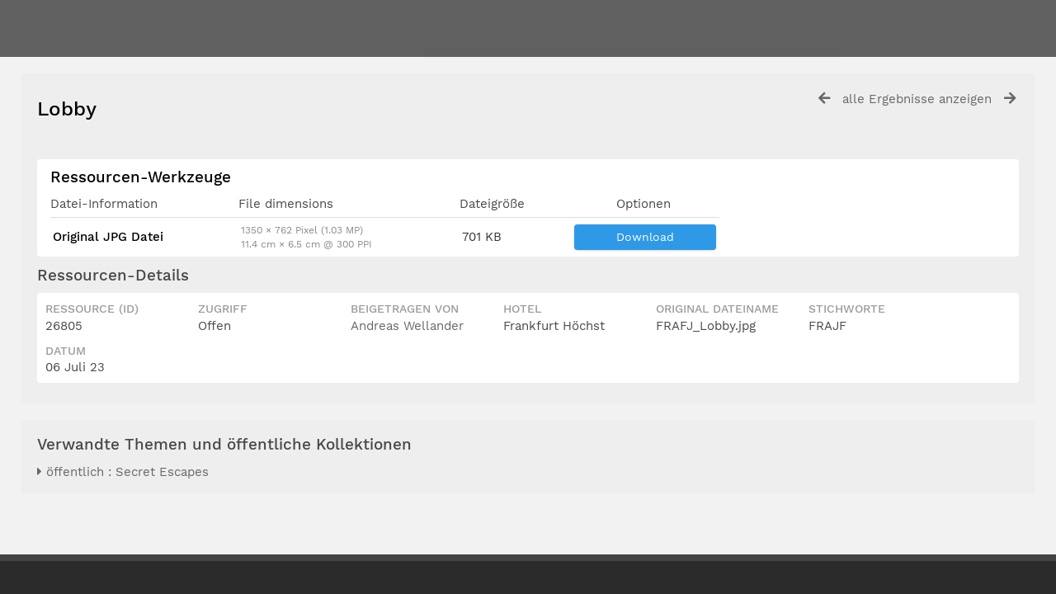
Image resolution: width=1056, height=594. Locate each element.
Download (645, 236)
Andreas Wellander (407, 325)
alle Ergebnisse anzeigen (917, 99)
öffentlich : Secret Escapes (123, 471)
